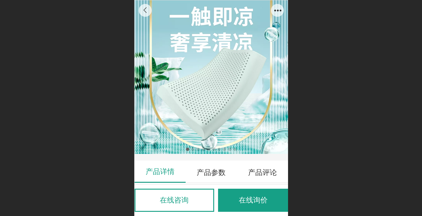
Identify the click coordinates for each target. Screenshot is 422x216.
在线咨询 (174, 200)
